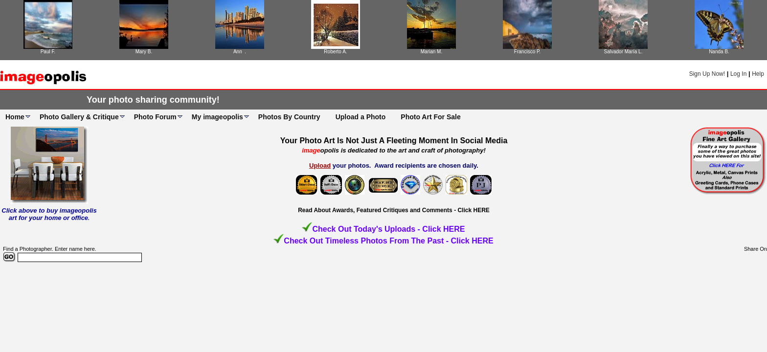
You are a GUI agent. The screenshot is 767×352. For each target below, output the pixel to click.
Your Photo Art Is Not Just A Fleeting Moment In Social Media (394, 140)
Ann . (239, 51)
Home (14, 117)
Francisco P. (527, 51)
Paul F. (48, 51)
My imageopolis (217, 117)
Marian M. (431, 51)
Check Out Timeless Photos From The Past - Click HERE (388, 241)
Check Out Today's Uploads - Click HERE (388, 229)
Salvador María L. (623, 51)
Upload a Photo (361, 117)
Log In (738, 73)
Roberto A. (335, 51)
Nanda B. (719, 51)
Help (758, 73)
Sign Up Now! (707, 73)
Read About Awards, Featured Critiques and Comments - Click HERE (394, 210)
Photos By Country (289, 117)
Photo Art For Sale (430, 117)
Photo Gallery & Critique (79, 117)
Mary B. (143, 51)
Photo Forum (155, 117)
